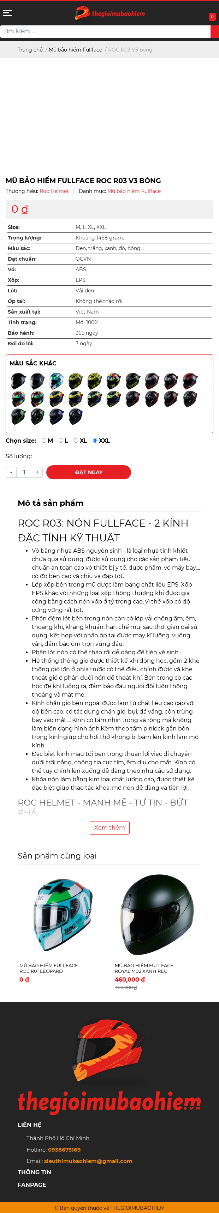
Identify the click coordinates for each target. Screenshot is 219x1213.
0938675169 (64, 1149)
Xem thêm (109, 827)
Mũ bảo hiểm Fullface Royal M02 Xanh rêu (144, 968)
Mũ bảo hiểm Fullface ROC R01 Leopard (48, 968)
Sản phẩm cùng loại (57, 856)
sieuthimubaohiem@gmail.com (88, 1161)
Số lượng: (19, 456)
